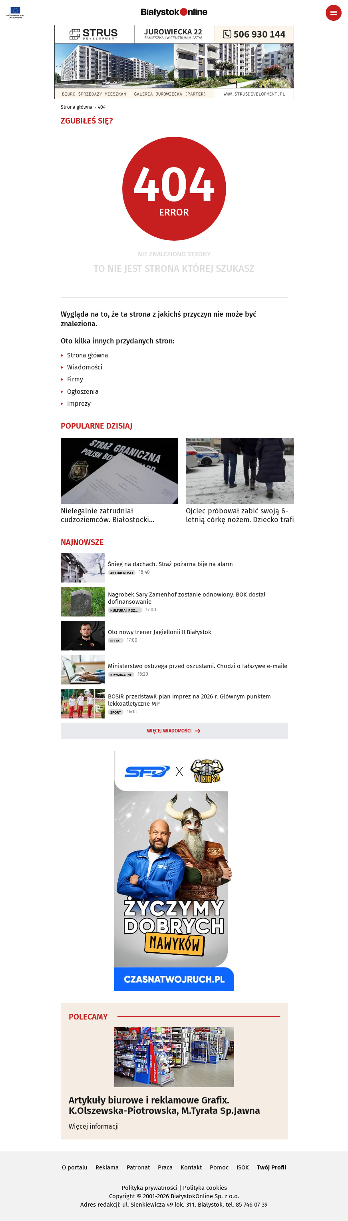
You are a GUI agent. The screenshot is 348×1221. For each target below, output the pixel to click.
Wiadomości (85, 367)
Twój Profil (271, 1167)
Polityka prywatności (149, 1187)
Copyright (122, 1196)
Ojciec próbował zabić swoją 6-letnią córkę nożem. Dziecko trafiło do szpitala (243, 515)
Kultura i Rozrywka (126, 610)
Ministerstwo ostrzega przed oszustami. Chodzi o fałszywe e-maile (197, 666)
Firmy (75, 379)
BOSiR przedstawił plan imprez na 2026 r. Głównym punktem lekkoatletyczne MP (189, 700)
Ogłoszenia (83, 391)
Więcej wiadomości (169, 731)
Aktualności (121, 573)
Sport (115, 641)
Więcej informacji (94, 1126)
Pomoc (219, 1167)
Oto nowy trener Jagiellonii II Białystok (159, 632)
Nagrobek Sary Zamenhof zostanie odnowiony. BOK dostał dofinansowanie (187, 598)
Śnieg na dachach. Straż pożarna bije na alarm (170, 564)
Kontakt (191, 1167)
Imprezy (79, 403)
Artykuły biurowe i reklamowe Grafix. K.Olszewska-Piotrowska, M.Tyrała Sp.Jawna (164, 1105)
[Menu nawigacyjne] (334, 13)
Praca (165, 1167)
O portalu (74, 1167)
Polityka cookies (205, 1187)
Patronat (138, 1167)
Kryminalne (121, 675)
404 (101, 107)
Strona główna (77, 107)
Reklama (107, 1167)
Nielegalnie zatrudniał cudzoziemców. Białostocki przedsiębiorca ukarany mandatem (118, 515)
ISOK (243, 1167)
